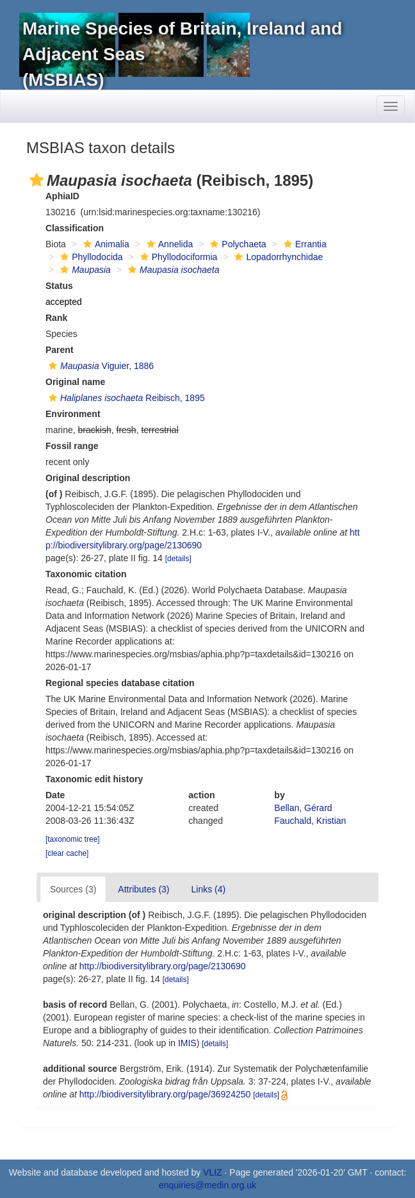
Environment (73, 414)
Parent (59, 350)
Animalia (104, 244)
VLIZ (212, 1172)
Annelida (168, 244)
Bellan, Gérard (303, 808)
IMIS (187, 1043)
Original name (75, 382)
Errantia (304, 244)
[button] (36, 180)
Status (59, 286)
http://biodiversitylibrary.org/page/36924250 (164, 1094)
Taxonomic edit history (94, 779)
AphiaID (62, 196)
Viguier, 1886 (99, 366)
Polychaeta (236, 244)
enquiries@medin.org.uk (207, 1185)
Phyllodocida (89, 257)
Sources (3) (73, 889)
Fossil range (71, 446)
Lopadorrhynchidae (277, 257)
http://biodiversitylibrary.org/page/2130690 (162, 966)
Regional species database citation (120, 683)
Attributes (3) (143, 889)
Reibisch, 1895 (125, 398)
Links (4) (208, 889)
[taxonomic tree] (72, 839)
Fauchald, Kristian (310, 821)
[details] (178, 558)
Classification (74, 228)
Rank (56, 318)
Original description (87, 478)
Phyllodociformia (177, 257)
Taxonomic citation (86, 574)
